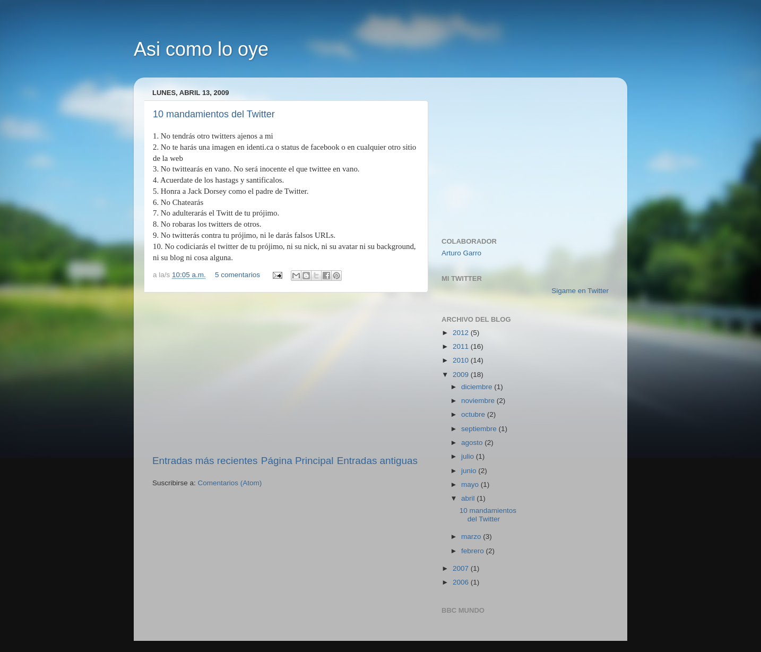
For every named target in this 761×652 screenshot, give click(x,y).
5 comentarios (237, 275)
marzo (472, 537)
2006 (462, 582)
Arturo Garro (461, 253)
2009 (462, 375)
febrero (473, 551)
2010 (462, 360)
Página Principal (297, 460)
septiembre (480, 429)
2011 (462, 346)
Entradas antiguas (377, 460)
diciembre (477, 387)
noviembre (479, 401)
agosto (473, 443)
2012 (462, 333)
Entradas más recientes (204, 460)
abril (469, 498)
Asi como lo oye (201, 49)
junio (469, 471)
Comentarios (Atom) (230, 483)
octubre (474, 414)
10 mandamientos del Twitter (214, 114)
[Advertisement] (285, 373)
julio (468, 456)
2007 (462, 568)
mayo (471, 484)
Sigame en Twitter (580, 291)
